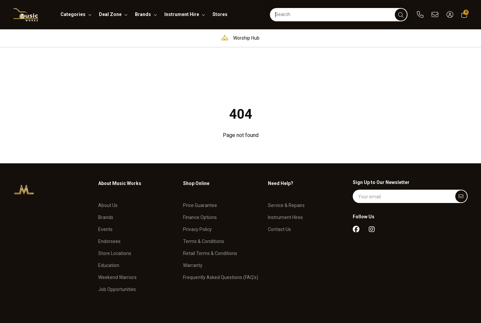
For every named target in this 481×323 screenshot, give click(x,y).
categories (73, 14)
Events (105, 183)
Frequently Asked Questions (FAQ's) (220, 231)
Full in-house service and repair (308, 38)
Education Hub (185, 38)
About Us (108, 159)
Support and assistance (390, 38)
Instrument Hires (285, 171)
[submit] (401, 15)
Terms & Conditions (203, 195)
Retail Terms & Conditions (210, 207)
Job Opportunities (117, 242)
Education (108, 219)
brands (143, 14)
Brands (105, 171)
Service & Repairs (286, 159)
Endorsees (109, 195)
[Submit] (461, 154)
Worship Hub (239, 38)
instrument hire (181, 14)
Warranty (192, 219)
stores (219, 14)
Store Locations (114, 207)
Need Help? (280, 141)
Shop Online (196, 141)
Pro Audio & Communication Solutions (105, 38)
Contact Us (279, 183)
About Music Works (119, 141)
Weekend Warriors (117, 231)
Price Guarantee (200, 159)
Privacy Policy (197, 183)
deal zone (110, 14)
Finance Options (200, 171)
